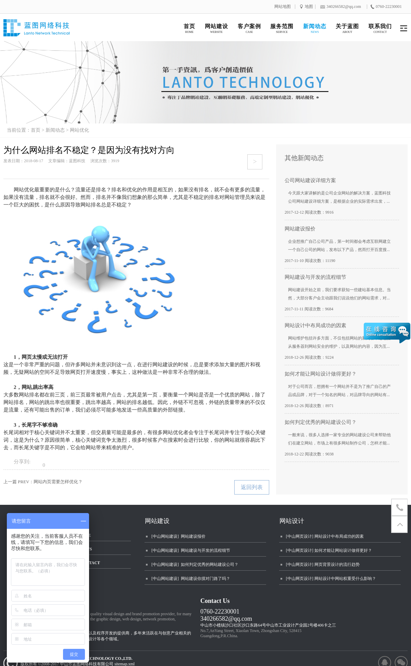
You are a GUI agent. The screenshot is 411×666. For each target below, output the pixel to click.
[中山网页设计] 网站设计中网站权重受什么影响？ (331, 578)
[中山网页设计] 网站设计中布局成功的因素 (325, 536)
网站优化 (79, 130)
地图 (309, 6)
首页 (35, 130)
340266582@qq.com (226, 618)
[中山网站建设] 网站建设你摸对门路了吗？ (190, 578)
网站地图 (282, 6)
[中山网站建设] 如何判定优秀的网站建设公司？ (194, 564)
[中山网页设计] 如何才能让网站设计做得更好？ (329, 550)
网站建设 (157, 521)
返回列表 (252, 487)
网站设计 (291, 521)
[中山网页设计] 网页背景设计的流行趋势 (323, 564)
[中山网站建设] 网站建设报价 (178, 536)
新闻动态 (55, 130)
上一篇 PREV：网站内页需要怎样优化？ (43, 481)
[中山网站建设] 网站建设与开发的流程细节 (190, 550)
